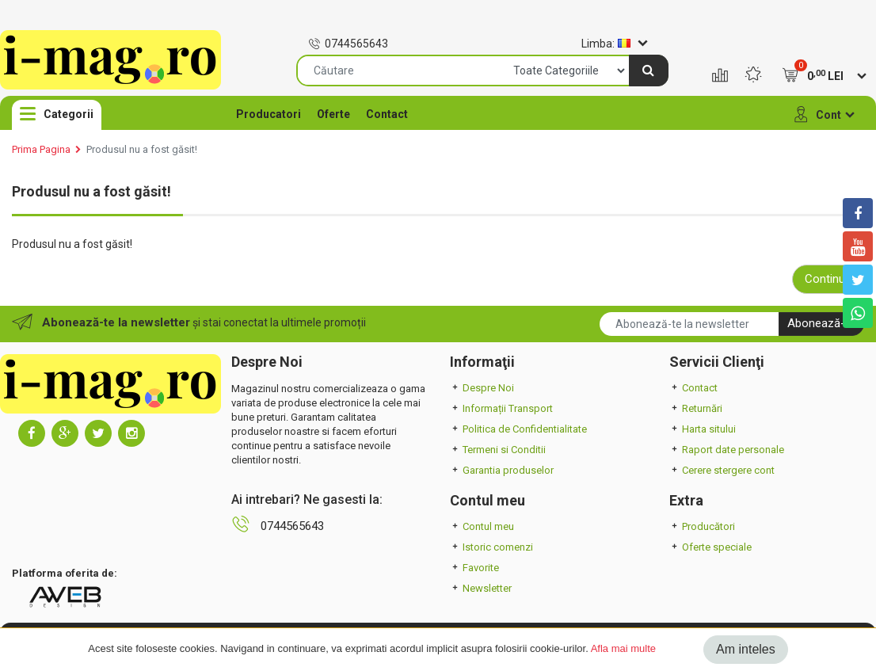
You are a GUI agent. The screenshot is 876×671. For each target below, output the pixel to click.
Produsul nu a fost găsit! (141, 149)
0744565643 (348, 43)
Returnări (695, 408)
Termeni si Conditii (498, 450)
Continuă (828, 279)
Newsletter (481, 588)
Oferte (333, 114)
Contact (387, 114)
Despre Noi (482, 388)
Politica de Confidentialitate (518, 429)
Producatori (268, 114)
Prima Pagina (41, 149)
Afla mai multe (623, 648)
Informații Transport (501, 408)
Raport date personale (726, 450)
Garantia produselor (502, 470)
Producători (702, 526)
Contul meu (482, 526)
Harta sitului (702, 429)
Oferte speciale (710, 547)
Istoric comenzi (491, 547)
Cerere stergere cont (722, 470)
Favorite (474, 568)
